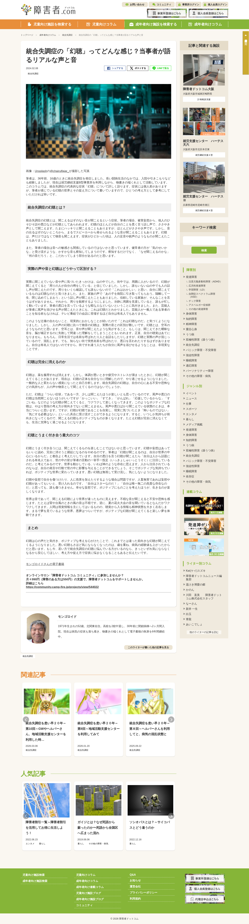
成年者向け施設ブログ (90, 899)
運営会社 (135, 886)
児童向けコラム (85, 874)
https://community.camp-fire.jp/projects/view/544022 (62, 587)
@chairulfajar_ (59, 171)
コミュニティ (164, 4)
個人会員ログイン (217, 4)
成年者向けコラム (87, 880)
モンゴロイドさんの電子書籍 (45, 564)
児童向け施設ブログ (88, 893)
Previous (26, 719)
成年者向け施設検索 (34, 880)
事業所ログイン (190, 4)
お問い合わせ (137, 4)
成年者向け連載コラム (90, 887)
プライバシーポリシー (143, 892)
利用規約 (135, 898)
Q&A (133, 874)
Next (171, 719)
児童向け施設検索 (33, 874)
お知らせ (135, 880)
